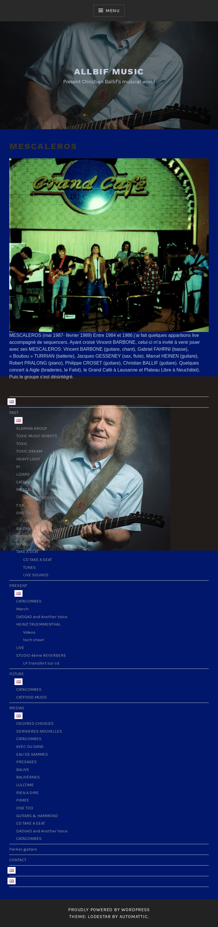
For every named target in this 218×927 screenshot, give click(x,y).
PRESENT (18, 585)
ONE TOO (24, 513)
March (22, 609)
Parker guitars (23, 849)
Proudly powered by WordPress (109, 909)
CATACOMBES (29, 601)
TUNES (29, 567)
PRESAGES (26, 761)
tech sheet (33, 639)
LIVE (20, 647)
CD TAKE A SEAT (37, 559)
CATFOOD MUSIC (31, 697)
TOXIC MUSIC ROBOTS (36, 436)
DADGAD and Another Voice (42, 616)
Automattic (134, 916)
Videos (29, 632)
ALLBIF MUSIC (109, 71)
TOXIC (21, 443)
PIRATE (22, 800)
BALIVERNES (28, 777)
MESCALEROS (29, 489)
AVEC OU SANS (30, 746)
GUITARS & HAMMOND (37, 815)
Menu (113, 10)
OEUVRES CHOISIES (35, 723)
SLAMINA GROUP (31, 428)
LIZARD (23, 474)
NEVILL (22, 544)
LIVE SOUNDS (36, 575)
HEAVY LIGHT (28, 459)
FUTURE (16, 673)
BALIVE (22, 769)
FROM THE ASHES (33, 536)
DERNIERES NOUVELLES (39, 731)
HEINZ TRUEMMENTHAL (38, 624)
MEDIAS (16, 707)
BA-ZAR (23, 528)
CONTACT (17, 859)
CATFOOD (25, 482)
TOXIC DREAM (29, 451)
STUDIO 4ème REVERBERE (41, 655)
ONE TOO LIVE (36, 521)
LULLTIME (25, 784)
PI (18, 466)
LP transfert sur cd (41, 663)
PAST (13, 412)
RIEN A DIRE (27, 792)
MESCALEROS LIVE (40, 497)
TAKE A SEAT (27, 551)
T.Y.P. (20, 505)
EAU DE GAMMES (32, 754)
